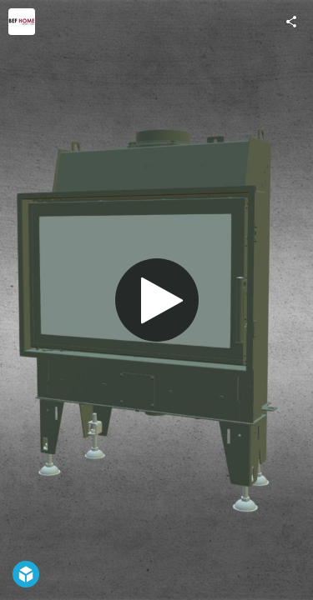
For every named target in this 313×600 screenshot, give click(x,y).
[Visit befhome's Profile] (21, 21)
